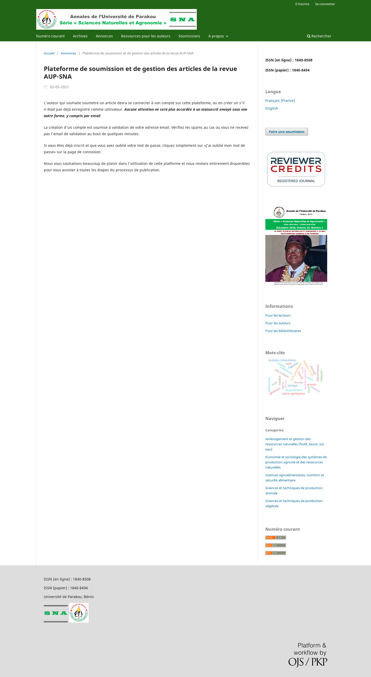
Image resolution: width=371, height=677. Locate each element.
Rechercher (319, 36)
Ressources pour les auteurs (145, 36)
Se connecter (325, 4)
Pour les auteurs (277, 323)
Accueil (49, 53)
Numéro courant (50, 36)
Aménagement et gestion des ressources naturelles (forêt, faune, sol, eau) (294, 444)
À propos (216, 36)
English (271, 108)
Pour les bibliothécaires (283, 330)
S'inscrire (302, 4)
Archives (80, 36)
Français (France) (280, 100)
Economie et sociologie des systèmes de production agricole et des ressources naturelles (296, 462)
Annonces (104, 36)
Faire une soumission (287, 131)
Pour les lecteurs (278, 315)
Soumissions (189, 36)
